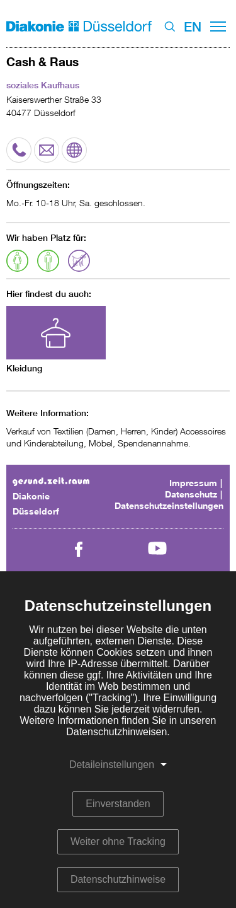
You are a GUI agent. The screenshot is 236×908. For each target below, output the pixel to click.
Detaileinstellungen (111, 764)
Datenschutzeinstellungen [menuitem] (169, 505)
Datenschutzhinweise (118, 879)
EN (192, 27)
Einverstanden (118, 803)
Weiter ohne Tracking (118, 841)
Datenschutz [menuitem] (191, 494)
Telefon (18, 143)
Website (74, 143)
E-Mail (43, 150)
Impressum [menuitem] (193, 482)
